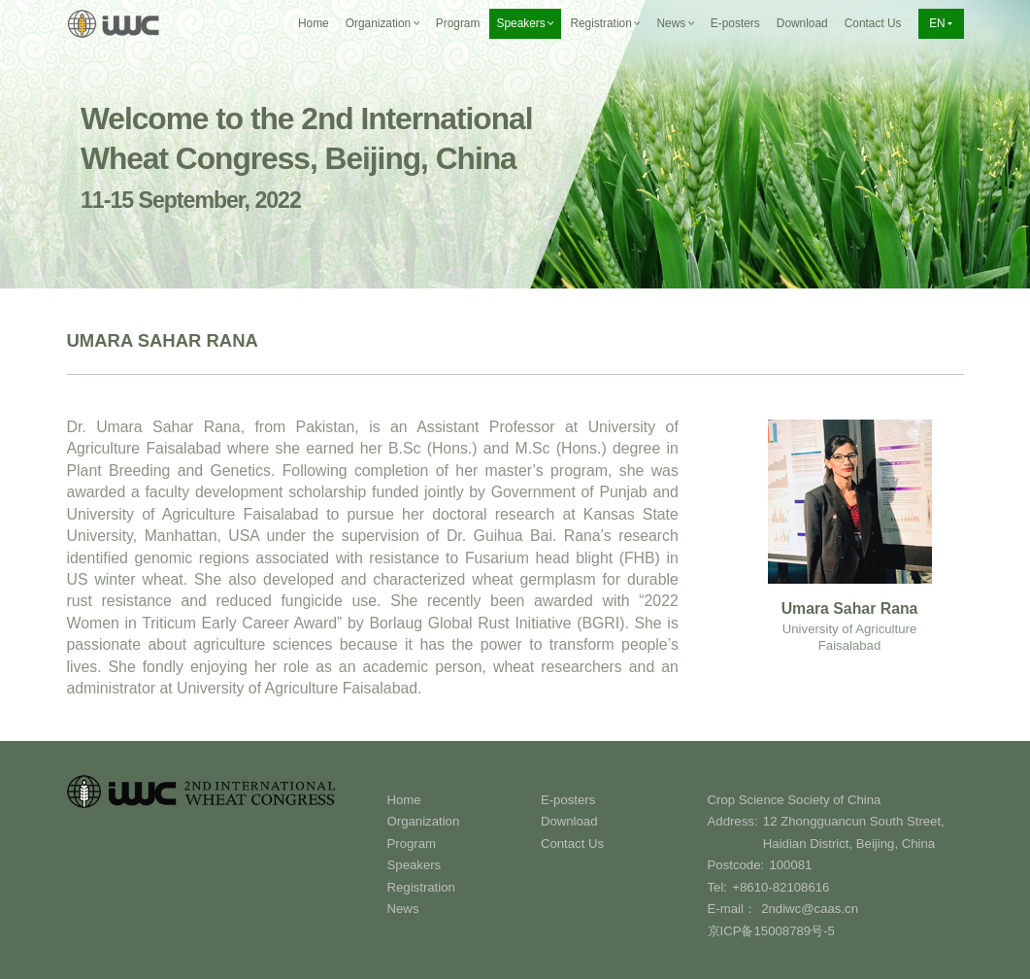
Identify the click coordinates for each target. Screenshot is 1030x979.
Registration (421, 887)
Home (313, 23)
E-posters (735, 23)
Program (458, 23)
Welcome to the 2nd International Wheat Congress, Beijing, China (306, 157)
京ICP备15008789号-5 (771, 931)
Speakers (414, 865)
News (403, 908)
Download (802, 23)
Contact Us (873, 23)
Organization (423, 821)
